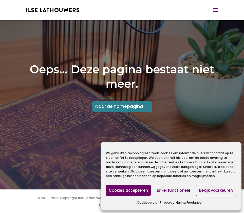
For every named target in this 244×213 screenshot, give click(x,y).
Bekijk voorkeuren (216, 190)
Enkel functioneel (173, 190)
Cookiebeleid (147, 202)
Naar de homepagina (119, 106)
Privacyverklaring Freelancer (181, 202)
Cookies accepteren (128, 190)
